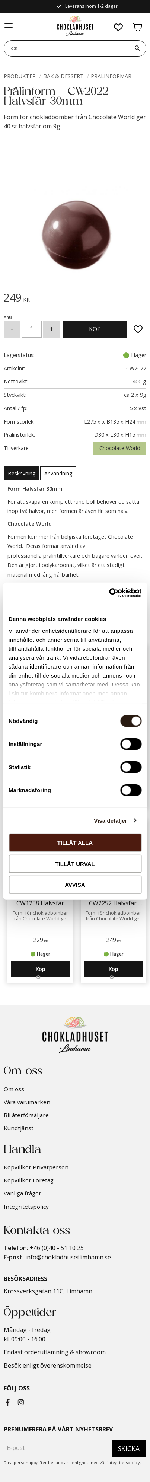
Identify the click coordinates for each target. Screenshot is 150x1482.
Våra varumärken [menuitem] (27, 1102)
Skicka (129, 1448)
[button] (9, 27)
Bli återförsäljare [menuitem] (26, 1115)
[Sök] (137, 48)
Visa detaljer (110, 820)
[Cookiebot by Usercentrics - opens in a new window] (108, 592)
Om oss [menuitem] (14, 1089)
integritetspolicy (123, 1462)
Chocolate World (119, 448)
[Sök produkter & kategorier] (66, 48)
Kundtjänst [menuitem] (18, 1128)
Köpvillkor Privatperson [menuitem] (36, 1167)
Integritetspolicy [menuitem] (26, 1206)
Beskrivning (21, 473)
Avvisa (75, 885)
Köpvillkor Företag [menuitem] (29, 1180)
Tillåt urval (75, 863)
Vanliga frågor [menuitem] (22, 1193)
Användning (58, 473)
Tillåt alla (75, 842)
